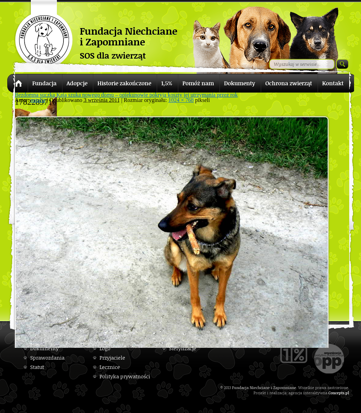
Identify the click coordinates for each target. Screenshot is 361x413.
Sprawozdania (47, 357)
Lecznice (110, 367)
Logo (105, 348)
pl (347, 392)
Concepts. (336, 392)
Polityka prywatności (125, 376)
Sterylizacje (182, 348)
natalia (38, 100)
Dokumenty (44, 348)
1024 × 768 (181, 100)
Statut (37, 367)
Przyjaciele (112, 357)
